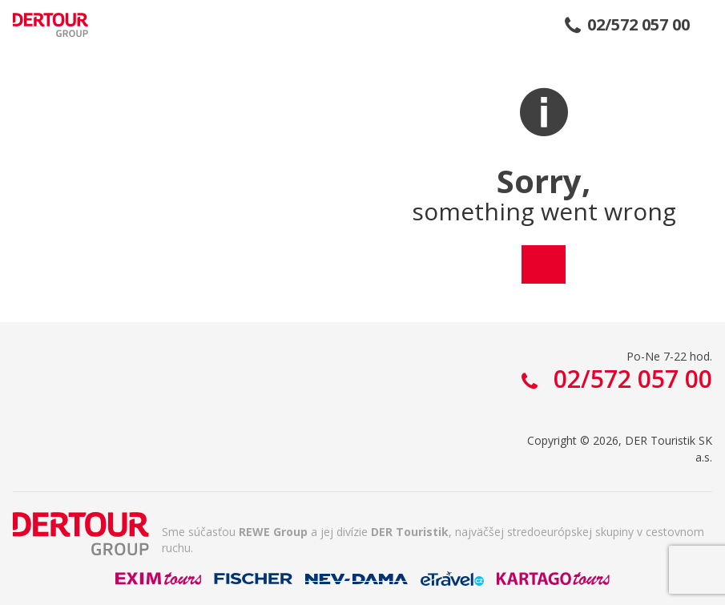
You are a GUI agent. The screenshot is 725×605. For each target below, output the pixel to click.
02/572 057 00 (638, 25)
